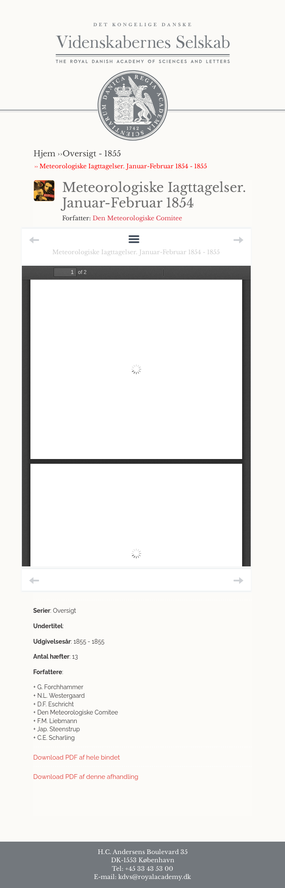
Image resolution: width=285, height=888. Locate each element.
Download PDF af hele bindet (76, 757)
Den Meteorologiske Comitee (137, 218)
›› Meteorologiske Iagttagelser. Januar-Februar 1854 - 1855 (120, 166)
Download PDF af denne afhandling (85, 777)
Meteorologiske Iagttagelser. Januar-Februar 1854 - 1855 (136, 252)
